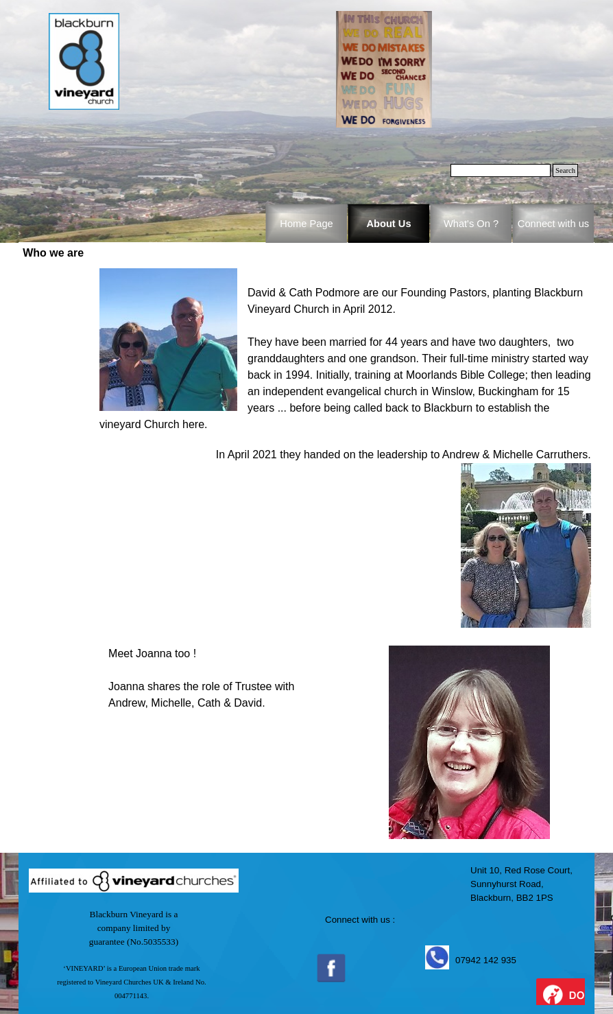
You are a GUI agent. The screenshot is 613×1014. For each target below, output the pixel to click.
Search (565, 170)
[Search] (500, 170)
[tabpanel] (345, 448)
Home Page (306, 223)
